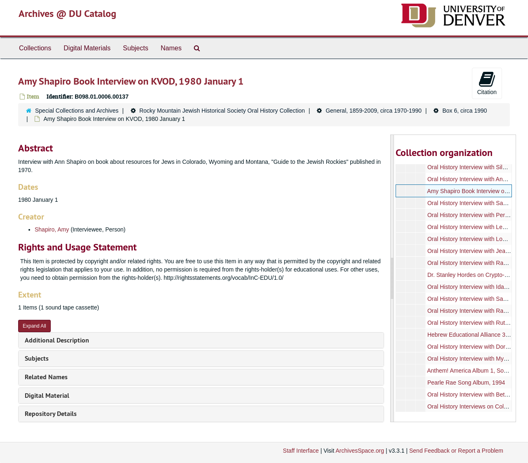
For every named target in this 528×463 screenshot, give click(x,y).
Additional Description (57, 340)
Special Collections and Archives (76, 110)
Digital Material (47, 395)
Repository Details (51, 413)
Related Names (46, 377)
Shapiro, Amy (52, 229)
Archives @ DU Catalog (67, 13)
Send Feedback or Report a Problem (456, 450)
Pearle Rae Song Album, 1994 (465, 382)
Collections (35, 48)
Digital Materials (87, 48)
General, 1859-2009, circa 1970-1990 (373, 110)
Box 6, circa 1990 (464, 110)
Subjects (135, 48)
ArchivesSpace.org (359, 450)
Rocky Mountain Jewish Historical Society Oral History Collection (222, 110)
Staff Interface (301, 450)
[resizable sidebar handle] (392, 278)
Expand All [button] (34, 326)
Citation (487, 83)
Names (171, 48)
